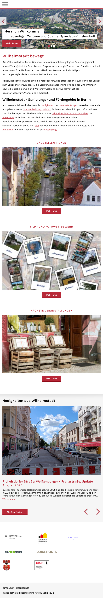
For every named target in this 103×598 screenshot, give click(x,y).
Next (100, 21)
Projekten (7, 129)
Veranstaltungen (69, 105)
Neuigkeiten (47, 105)
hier (37, 125)
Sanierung (8, 117)
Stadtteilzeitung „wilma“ (37, 109)
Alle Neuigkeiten (15, 512)
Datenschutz (22, 588)
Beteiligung (50, 129)
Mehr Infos (12, 43)
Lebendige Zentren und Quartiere (70, 113)
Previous (3, 21)
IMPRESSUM (8, 588)
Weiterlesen (9, 499)
